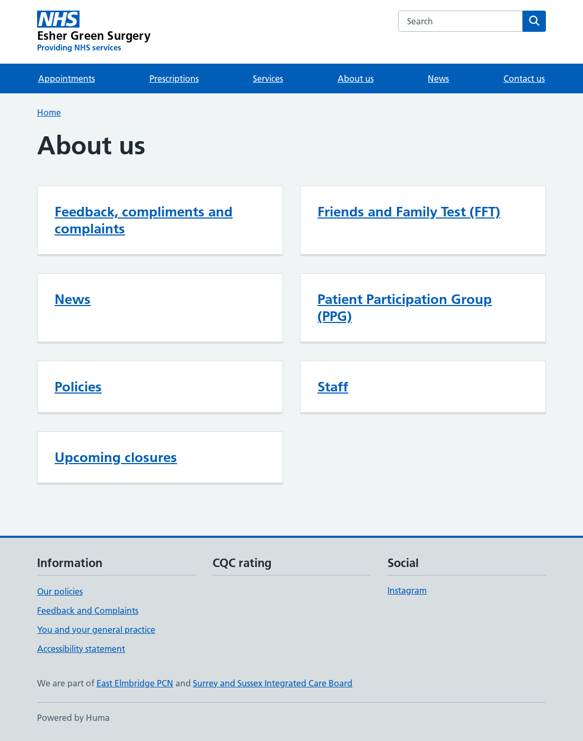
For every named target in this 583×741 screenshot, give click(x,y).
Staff (332, 386)
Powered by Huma (73, 717)
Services (268, 78)
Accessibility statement (81, 648)
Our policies (60, 591)
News (438, 78)
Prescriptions (174, 78)
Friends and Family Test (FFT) (408, 211)
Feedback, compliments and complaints (144, 220)
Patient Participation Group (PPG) (404, 308)
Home (49, 112)
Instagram (407, 590)
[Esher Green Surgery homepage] (94, 32)
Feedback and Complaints (87, 610)
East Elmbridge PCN (134, 683)
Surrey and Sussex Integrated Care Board (272, 683)
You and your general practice (96, 629)
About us (356, 78)
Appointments (66, 78)
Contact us (524, 78)
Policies (78, 386)
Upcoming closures (116, 457)
